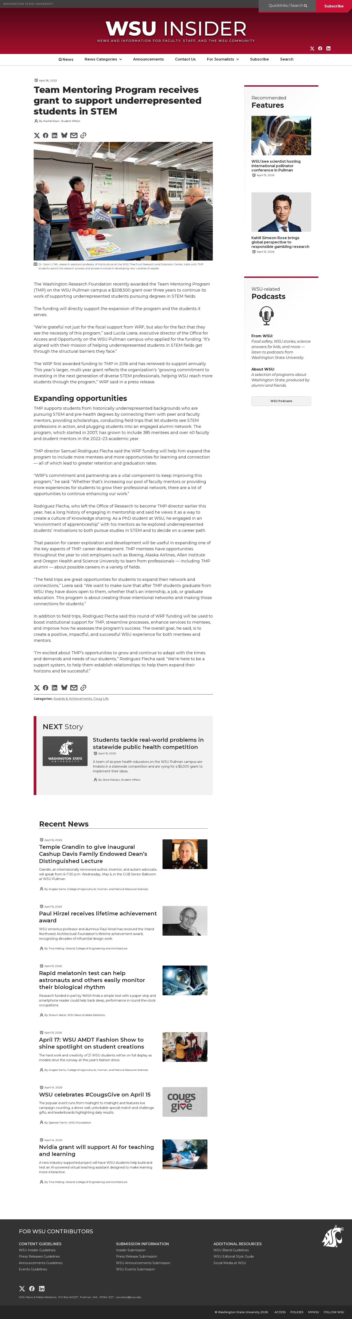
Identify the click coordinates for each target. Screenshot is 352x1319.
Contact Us (185, 59)
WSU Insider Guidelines (37, 1250)
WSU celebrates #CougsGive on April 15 (95, 1094)
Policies (296, 1312)
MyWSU (313, 1312)
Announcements (148, 59)
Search (286, 59)
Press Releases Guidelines (39, 1256)
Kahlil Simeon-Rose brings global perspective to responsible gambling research (280, 242)
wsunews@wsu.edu (128, 1297)
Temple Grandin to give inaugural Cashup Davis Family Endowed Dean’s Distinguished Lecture (93, 854)
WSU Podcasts (281, 401)
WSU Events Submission (135, 1269)
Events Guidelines (33, 1269)
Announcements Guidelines (40, 1263)
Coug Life (101, 699)
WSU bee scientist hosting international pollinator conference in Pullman (276, 165)
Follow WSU (334, 1312)
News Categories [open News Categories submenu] (101, 59)
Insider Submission (130, 1250)
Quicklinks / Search (286, 5)
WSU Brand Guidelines (231, 1250)
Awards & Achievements (72, 699)
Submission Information (142, 1244)
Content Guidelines (40, 1244)
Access (280, 1312)
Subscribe (334, 6)
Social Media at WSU (229, 1263)
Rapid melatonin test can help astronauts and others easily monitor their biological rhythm (92, 980)
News (68, 59)
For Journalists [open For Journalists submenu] (220, 59)
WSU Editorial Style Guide (233, 1256)
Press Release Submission (136, 1256)
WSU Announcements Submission (143, 1263)
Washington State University (28, 3)
